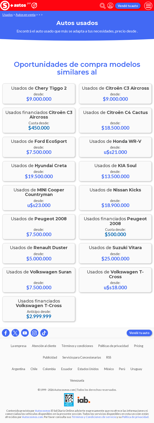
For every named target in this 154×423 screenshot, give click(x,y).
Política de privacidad (135, 416)
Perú (122, 369)
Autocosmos (42, 410)
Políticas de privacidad (113, 346)
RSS (108, 357)
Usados (7, 15)
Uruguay (136, 369)
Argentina (18, 369)
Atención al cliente (44, 346)
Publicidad (50, 357)
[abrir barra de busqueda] (103, 6)
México (109, 369)
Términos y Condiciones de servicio (94, 416)
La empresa (18, 346)
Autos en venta (26, 15)
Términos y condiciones (77, 346)
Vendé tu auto (128, 6)
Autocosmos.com (32, 416)
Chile (33, 369)
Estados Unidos (88, 369)
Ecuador (66, 369)
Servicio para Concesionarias (81, 357)
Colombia (49, 369)
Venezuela (77, 380)
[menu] (148, 6)
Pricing (138, 346)
